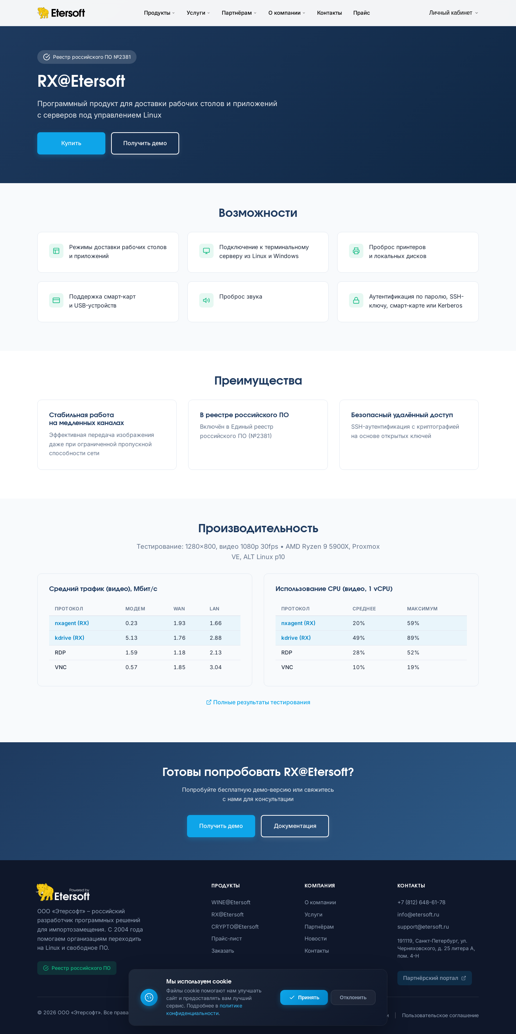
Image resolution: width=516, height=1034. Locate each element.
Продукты (159, 12)
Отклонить (353, 997)
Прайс (361, 12)
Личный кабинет (454, 13)
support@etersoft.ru (423, 926)
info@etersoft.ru (418, 914)
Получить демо (145, 143)
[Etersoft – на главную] (61, 13)
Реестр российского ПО (77, 968)
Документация (295, 825)
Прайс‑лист (226, 938)
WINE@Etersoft (230, 902)
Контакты (329, 12)
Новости (316, 938)
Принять (304, 997)
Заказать (222, 950)
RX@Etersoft (227, 914)
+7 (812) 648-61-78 (421, 902)
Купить (71, 143)
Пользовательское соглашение (440, 1015)
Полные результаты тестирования (258, 702)
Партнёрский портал (434, 978)
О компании (287, 12)
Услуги (198, 12)
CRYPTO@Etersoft (235, 926)
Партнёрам (239, 12)
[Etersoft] (118, 892)
